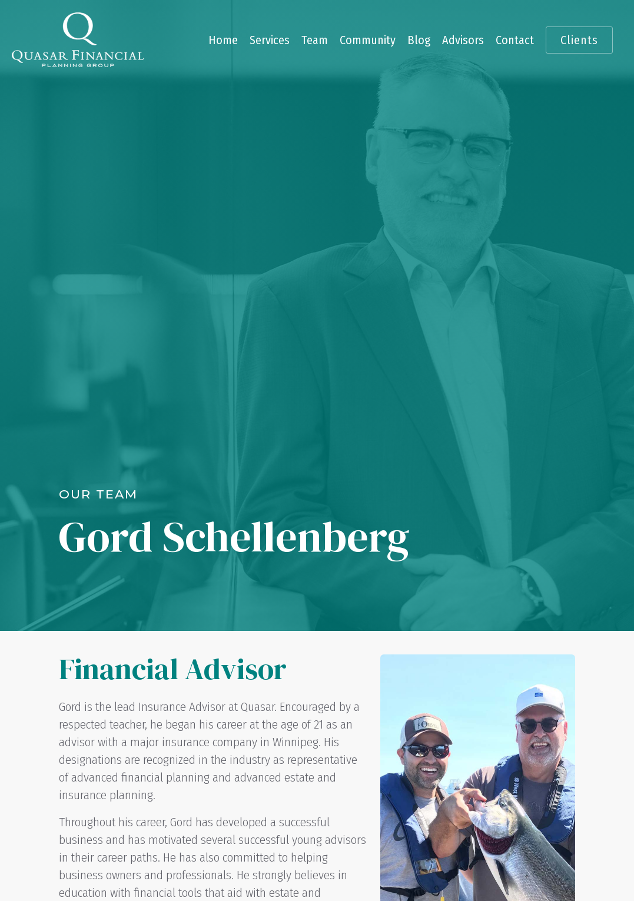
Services (270, 40)
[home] (78, 39)
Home (223, 40)
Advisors (463, 40)
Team (314, 40)
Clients (579, 40)
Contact (515, 40)
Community (368, 40)
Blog (418, 40)
